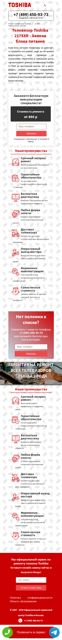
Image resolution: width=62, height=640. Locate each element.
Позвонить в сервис (31, 632)
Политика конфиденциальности (31, 597)
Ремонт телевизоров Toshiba (19, 24)
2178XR (37, 24)
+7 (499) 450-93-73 (31, 14)
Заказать (31, 133)
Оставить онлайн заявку (31, 588)
